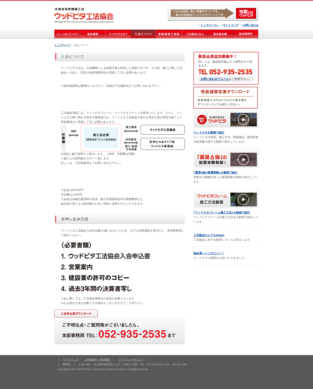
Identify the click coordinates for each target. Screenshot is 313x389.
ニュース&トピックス (67, 34)
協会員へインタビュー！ (209, 253)
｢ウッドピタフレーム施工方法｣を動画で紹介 (221, 212)
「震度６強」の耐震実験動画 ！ (226, 159)
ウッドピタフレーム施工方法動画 (226, 199)
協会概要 (92, 34)
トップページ (62, 45)
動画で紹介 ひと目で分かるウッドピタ (226, 119)
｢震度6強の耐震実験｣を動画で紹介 (215, 172)
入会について (143, 34)
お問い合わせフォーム (215, 79)
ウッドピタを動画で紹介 (209, 132)
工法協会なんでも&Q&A (208, 235)
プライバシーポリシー (131, 359)
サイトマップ (231, 25)
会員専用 (246, 34)
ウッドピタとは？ (118, 34)
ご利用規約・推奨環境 (97, 359)
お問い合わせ (251, 25)
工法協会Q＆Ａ (194, 34)
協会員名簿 (220, 34)
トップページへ (209, 25)
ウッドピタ (213, 13)
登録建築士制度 (169, 34)
